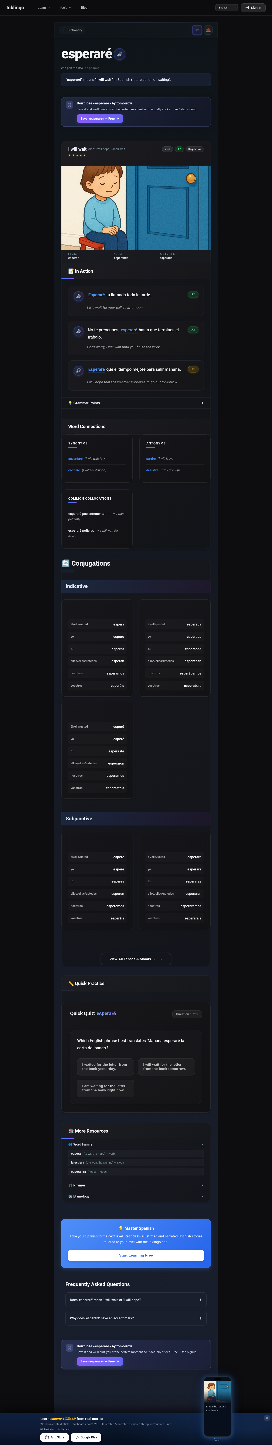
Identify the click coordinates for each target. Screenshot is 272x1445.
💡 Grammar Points (136, 404)
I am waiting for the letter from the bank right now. (104, 1092)
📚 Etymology (136, 1200)
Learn (44, 8)
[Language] (226, 7)
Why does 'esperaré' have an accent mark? (102, 1322)
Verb (168, 149)
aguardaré (76, 460)
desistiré (152, 472)
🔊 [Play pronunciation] (120, 54)
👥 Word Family (136, 1148)
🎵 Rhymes (136, 1189)
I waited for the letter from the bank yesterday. (105, 1070)
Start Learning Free (136, 1259)
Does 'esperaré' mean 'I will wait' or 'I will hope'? (105, 1304)
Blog (85, 8)
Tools (66, 8)
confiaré (74, 472)
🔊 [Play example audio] (78, 297)
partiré (151, 460)
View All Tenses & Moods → (132, 962)
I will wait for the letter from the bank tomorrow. (165, 1070)
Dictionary (73, 30)
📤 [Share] (208, 30)
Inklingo (16, 8)
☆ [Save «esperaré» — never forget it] (196, 30)
